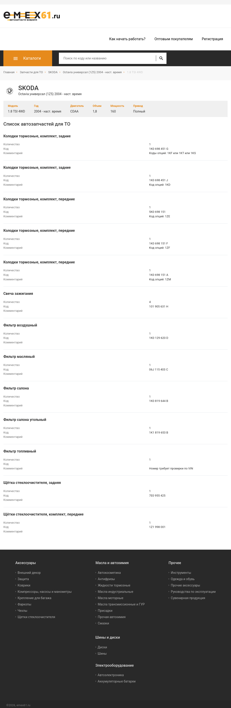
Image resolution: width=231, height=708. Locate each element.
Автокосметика (109, 570)
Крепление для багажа (34, 596)
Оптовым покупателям (174, 39)
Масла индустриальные (115, 589)
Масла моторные (110, 596)
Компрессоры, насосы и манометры (45, 589)
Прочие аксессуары (185, 583)
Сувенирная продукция (188, 596)
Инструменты (181, 570)
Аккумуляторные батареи (117, 679)
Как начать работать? (127, 39)
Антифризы (106, 577)
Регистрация (212, 39)
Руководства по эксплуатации (193, 589)
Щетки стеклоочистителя (36, 615)
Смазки (103, 621)
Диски (102, 645)
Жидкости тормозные (114, 583)
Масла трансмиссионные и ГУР (121, 602)
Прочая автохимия (111, 615)
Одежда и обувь (182, 577)
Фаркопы (24, 602)
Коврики (24, 583)
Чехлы (22, 608)
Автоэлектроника (111, 673)
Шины (102, 651)
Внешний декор (29, 570)
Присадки (105, 608)
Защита (23, 577)
